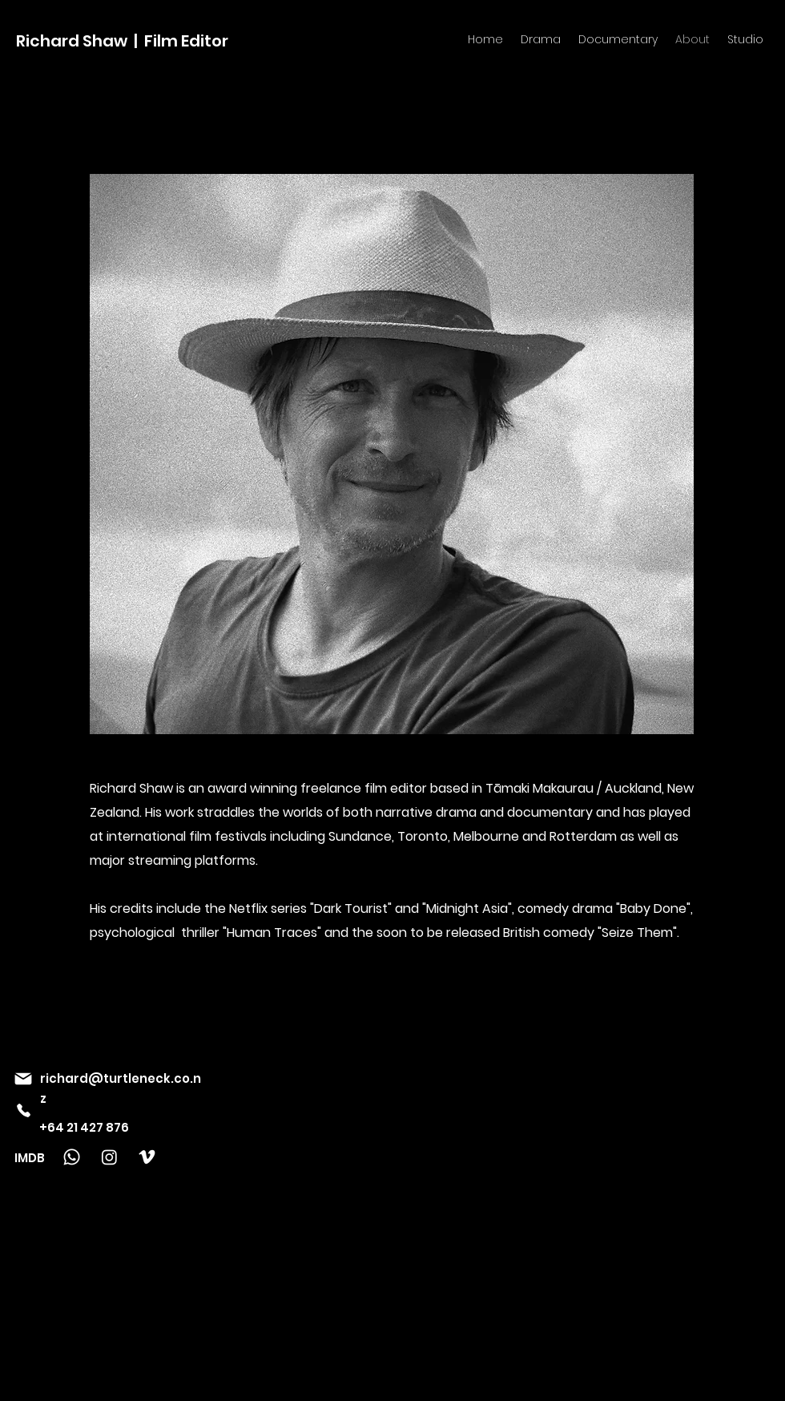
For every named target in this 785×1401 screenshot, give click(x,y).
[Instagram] (109, 1157)
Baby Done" (655, 908)
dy (588, 932)
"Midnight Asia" (467, 908)
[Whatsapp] (72, 1157)
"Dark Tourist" (352, 908)
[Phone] (23, 1110)
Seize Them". (640, 932)
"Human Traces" (272, 932)
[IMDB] (37, 1157)
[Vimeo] (147, 1157)
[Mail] (23, 1078)
